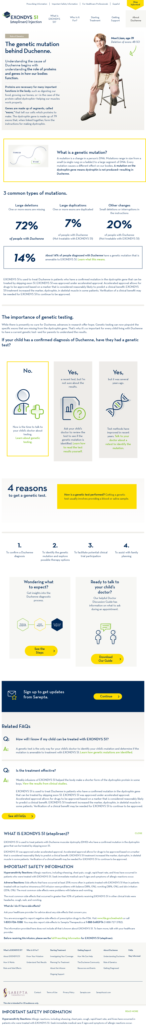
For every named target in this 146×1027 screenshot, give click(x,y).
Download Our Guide (106, 659)
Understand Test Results (37, 962)
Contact (37, 992)
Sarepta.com (85, 992)
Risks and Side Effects (12, 968)
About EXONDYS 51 (11, 956)
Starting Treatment (95, 19)
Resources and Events (87, 968)
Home (31, 993)
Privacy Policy (68, 992)
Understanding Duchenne (114, 956)
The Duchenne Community (89, 962)
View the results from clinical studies (45, 784)
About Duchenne (136, 19)
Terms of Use (52, 992)
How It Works (9, 962)
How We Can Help (85, 956)
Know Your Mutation (35, 956)
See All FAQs (17, 816)
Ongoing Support (57, 974)
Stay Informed (135, 3)
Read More (138, 831)
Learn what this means (91, 259)
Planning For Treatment (59, 962)
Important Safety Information (65, 4)
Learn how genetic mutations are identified (106, 752)
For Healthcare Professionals (95, 4)
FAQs (130, 950)
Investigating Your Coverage (61, 956)
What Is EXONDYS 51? (54, 19)
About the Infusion (57, 968)
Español (116, 3)
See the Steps (40, 651)
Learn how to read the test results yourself (74, 447)
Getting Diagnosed (111, 968)
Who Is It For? (75, 19)
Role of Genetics (110, 962)
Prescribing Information (37, 4)
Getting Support (115, 19)
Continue (106, 696)
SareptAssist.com (103, 992)
